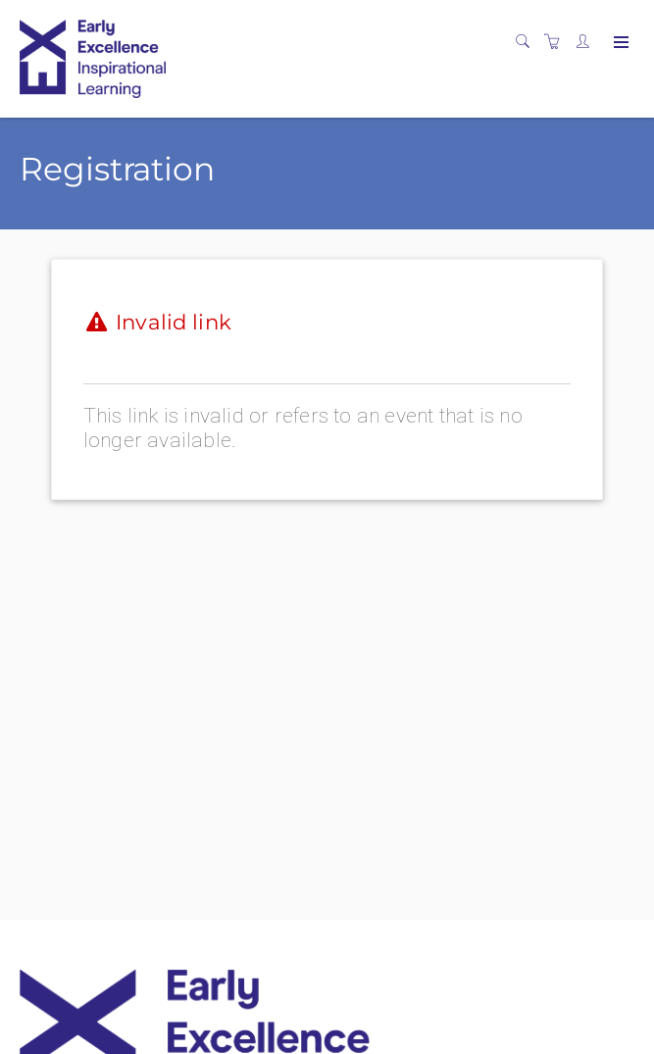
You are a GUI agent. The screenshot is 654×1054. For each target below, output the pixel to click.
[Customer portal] (587, 42)
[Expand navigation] (619, 43)
